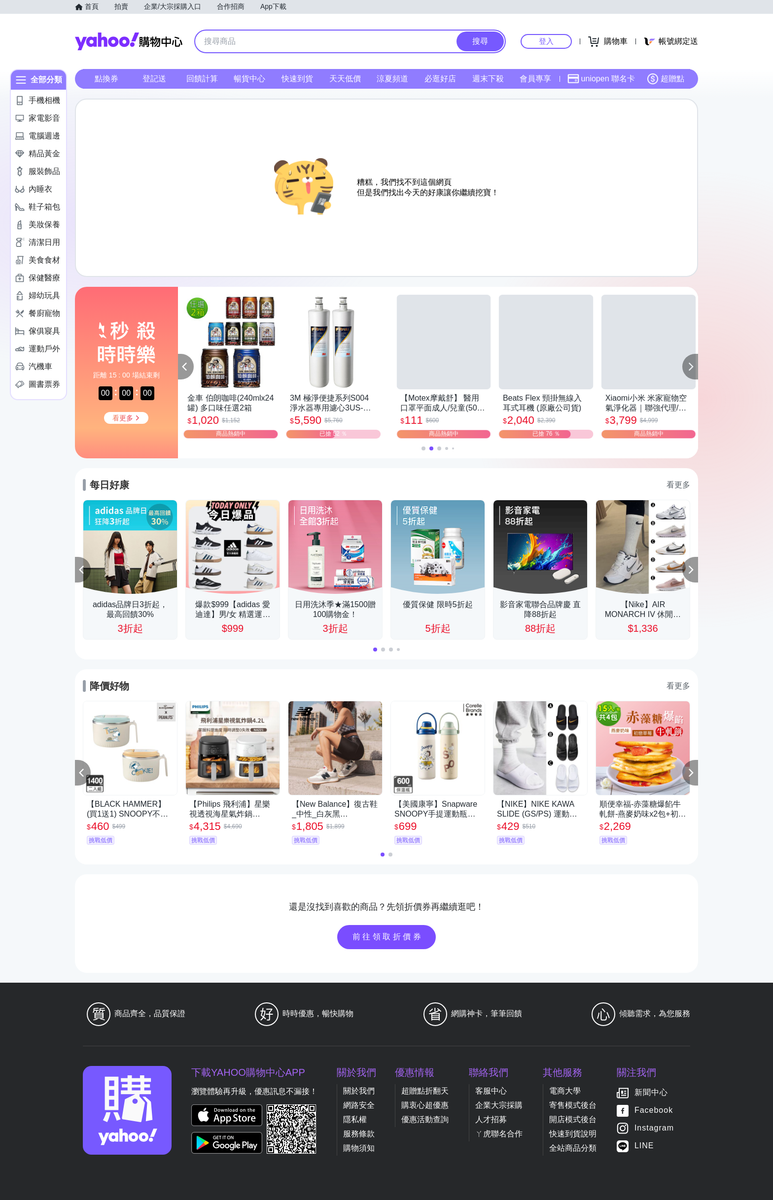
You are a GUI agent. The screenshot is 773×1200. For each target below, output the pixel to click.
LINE (644, 1145)
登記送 (154, 78)
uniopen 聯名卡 (601, 79)
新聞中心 (651, 1092)
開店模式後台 (573, 1119)
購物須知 (359, 1148)
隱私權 (355, 1119)
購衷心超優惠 (425, 1105)
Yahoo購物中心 (128, 41)
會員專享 (535, 78)
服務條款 (359, 1134)
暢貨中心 (249, 78)
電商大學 (565, 1091)
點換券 (106, 78)
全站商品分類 (573, 1148)
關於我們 (359, 1091)
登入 (546, 41)
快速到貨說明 (573, 1134)
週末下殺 (488, 78)
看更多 (678, 484)
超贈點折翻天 (425, 1091)
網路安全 (359, 1105)
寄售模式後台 (573, 1105)
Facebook (653, 1110)
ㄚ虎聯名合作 (499, 1134)
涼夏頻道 (392, 78)
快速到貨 (297, 78)
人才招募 (491, 1119)
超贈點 (665, 79)
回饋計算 (202, 78)
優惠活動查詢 (425, 1119)
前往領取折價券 (387, 936)
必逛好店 (440, 78)
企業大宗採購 (499, 1105)
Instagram (654, 1128)
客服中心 (491, 1091)
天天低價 (345, 78)
